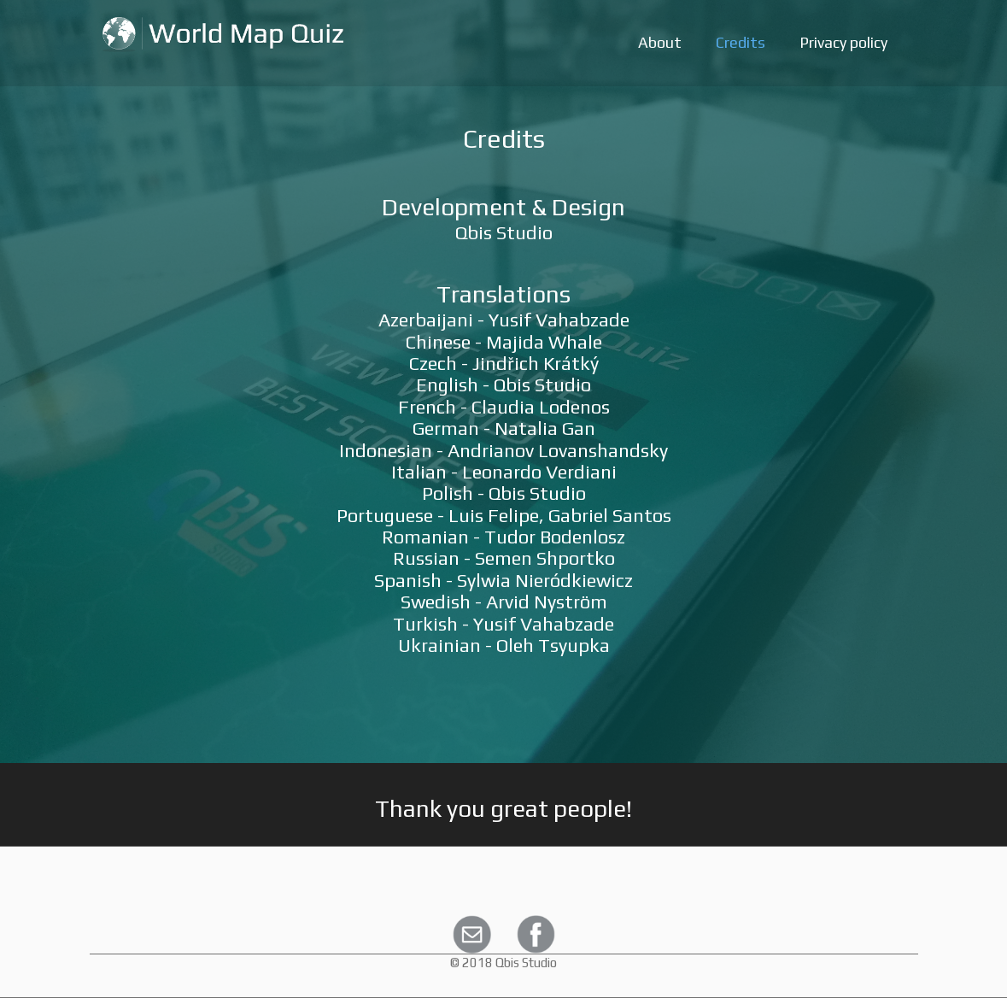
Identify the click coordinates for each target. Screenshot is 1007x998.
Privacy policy (843, 42)
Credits (740, 42)
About (660, 42)
